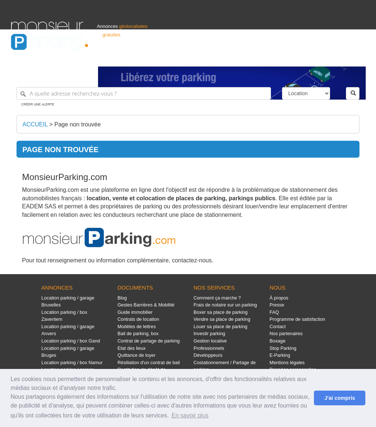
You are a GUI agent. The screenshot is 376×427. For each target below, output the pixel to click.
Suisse (358, 57)
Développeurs (208, 355)
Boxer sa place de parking (220, 312)
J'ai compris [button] (339, 398)
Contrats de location (138, 319)
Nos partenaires (286, 333)
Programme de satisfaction (297, 319)
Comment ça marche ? (217, 298)
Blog (122, 298)
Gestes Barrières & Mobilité (146, 305)
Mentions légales (287, 362)
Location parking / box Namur (72, 362)
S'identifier (274, 57)
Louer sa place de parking (220, 326)
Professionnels (243, 57)
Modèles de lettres (137, 326)
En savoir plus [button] (190, 415)
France (317, 57)
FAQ (274, 312)
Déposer (297, 57)
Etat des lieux (132, 348)
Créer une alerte (37, 104)
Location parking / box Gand (70, 341)
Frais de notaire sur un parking (225, 305)
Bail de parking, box (138, 333)
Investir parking (209, 333)
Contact (278, 326)
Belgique (338, 57)
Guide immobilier (135, 312)
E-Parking (280, 355)
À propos (279, 298)
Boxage (277, 341)
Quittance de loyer (136, 355)
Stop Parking (283, 348)
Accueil (35, 124)
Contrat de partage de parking (149, 341)
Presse (277, 305)
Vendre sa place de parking (222, 319)
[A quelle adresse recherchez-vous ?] (144, 93)
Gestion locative (210, 341)
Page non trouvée (77, 124)
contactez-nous (192, 260)
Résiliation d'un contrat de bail (149, 362)
